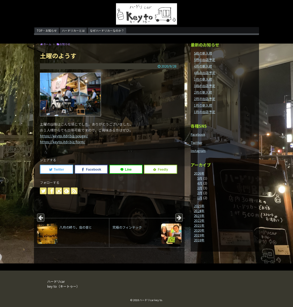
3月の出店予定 (204, 85)
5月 (199, 178)
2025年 (199, 205)
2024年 (199, 210)
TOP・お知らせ (47, 31)
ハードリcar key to (150, 300)
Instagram (198, 150)
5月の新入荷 (203, 53)
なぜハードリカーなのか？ (107, 31)
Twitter (196, 142)
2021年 (199, 225)
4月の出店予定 (204, 72)
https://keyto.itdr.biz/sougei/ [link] (64, 135)
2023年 (199, 215)
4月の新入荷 (203, 66)
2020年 (199, 230)
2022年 (199, 220)
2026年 (199, 173)
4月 (199, 183)
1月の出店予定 (204, 111)
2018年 (199, 240)
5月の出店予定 (204, 59)
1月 (199, 197)
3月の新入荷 (203, 79)
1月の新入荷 (203, 105)
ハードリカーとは (73, 31)
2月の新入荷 (203, 92)
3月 (199, 187)
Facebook (198, 134)
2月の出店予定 (204, 98)
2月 (199, 192)
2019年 (199, 235)
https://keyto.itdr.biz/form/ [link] (62, 141)
